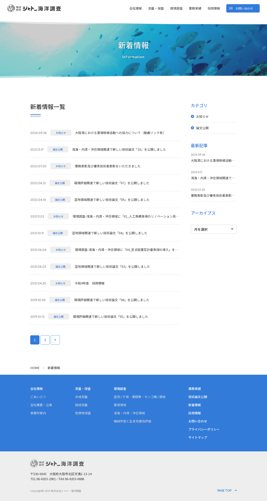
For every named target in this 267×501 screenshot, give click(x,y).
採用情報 (214, 8)
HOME (35, 368)
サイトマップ (197, 437)
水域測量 (81, 397)
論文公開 (202, 128)
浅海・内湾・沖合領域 (129, 413)
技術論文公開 (197, 397)
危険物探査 (83, 413)
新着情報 (194, 405)
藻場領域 (120, 405)
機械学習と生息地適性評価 (132, 421)
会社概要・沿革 (41, 405)
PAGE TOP (224, 490)
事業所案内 (38, 413)
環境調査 (176, 8)
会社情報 (135, 8)
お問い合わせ (244, 8)
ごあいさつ (38, 397)
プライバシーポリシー (204, 429)
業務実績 (195, 8)
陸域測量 (81, 405)
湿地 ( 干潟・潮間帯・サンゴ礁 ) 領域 (139, 397)
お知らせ (202, 116)
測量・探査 (156, 8)
